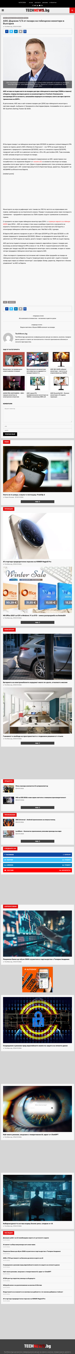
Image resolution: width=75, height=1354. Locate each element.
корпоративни (10, 906)
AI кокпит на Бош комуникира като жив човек (19, 1245)
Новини (26, 18)
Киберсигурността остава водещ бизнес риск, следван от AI (28, 1224)
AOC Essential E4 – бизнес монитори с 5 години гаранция (59, 395)
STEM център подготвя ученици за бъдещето (19, 1278)
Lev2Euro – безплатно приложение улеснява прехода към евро (38, 831)
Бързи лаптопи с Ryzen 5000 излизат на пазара (37, 327)
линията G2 (37, 162)
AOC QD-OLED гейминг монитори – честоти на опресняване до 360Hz (58, 371)
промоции (8, 509)
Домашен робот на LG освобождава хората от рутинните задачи (26, 1238)
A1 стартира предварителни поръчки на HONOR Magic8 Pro (24, 1299)
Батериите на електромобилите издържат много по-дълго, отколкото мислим (35, 682)
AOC (5, 302)
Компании (20, 18)
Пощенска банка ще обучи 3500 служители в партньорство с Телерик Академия (36, 959)
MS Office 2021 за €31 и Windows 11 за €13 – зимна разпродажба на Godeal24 (34, 615)
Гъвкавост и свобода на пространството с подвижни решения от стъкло (33, 736)
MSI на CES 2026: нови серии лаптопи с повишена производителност (41, 797)
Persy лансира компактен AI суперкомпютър (32, 786)
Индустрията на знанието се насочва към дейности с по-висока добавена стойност (33, 1292)
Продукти (8, 781)
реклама (45, 2)
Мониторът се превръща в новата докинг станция (12, 370)
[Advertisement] (37, 126)
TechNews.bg (8, 26)
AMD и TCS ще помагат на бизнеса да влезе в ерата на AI (23, 1258)
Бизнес (5, 18)
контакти (38, 2)
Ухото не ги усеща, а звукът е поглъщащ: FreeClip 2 (24, 495)
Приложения (9, 815)
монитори (12, 302)
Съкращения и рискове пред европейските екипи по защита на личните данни (35, 1046)
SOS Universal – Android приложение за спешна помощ (35, 820)
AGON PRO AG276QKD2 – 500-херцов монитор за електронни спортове (13, 395)
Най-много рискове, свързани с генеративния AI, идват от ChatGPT (30, 1135)
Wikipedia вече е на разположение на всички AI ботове (22, 1285)
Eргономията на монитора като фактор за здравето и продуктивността (36, 371)
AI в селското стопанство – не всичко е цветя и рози (37, 318)
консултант (9, 630)
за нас (31, 2)
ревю (6, 442)
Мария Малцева (9, 497)
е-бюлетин (52, 2)
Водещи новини (12, 18)
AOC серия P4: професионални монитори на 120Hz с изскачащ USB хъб (37, 395)
